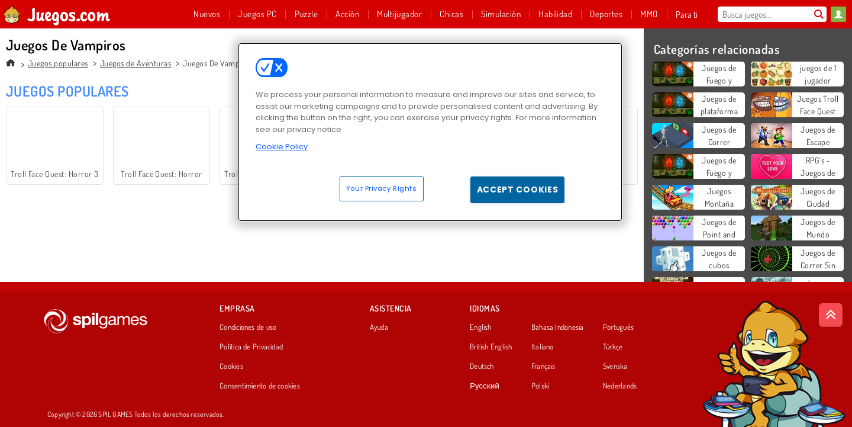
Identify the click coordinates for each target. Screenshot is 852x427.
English (481, 327)
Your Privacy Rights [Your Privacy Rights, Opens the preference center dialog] (381, 188)
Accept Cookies (518, 189)
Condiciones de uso (248, 327)
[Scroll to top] (831, 315)
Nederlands (620, 386)
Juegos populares (58, 63)
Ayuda (379, 327)
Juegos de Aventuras (135, 63)
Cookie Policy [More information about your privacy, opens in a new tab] (282, 146)
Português (618, 327)
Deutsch (482, 366)
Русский (484, 386)
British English (491, 347)
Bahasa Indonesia (557, 327)
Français (543, 366)
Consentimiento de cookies (260, 386)
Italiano (542, 347)
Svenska (615, 366)
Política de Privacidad (251, 347)
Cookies (231, 366)
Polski (540, 386)
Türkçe (612, 347)
